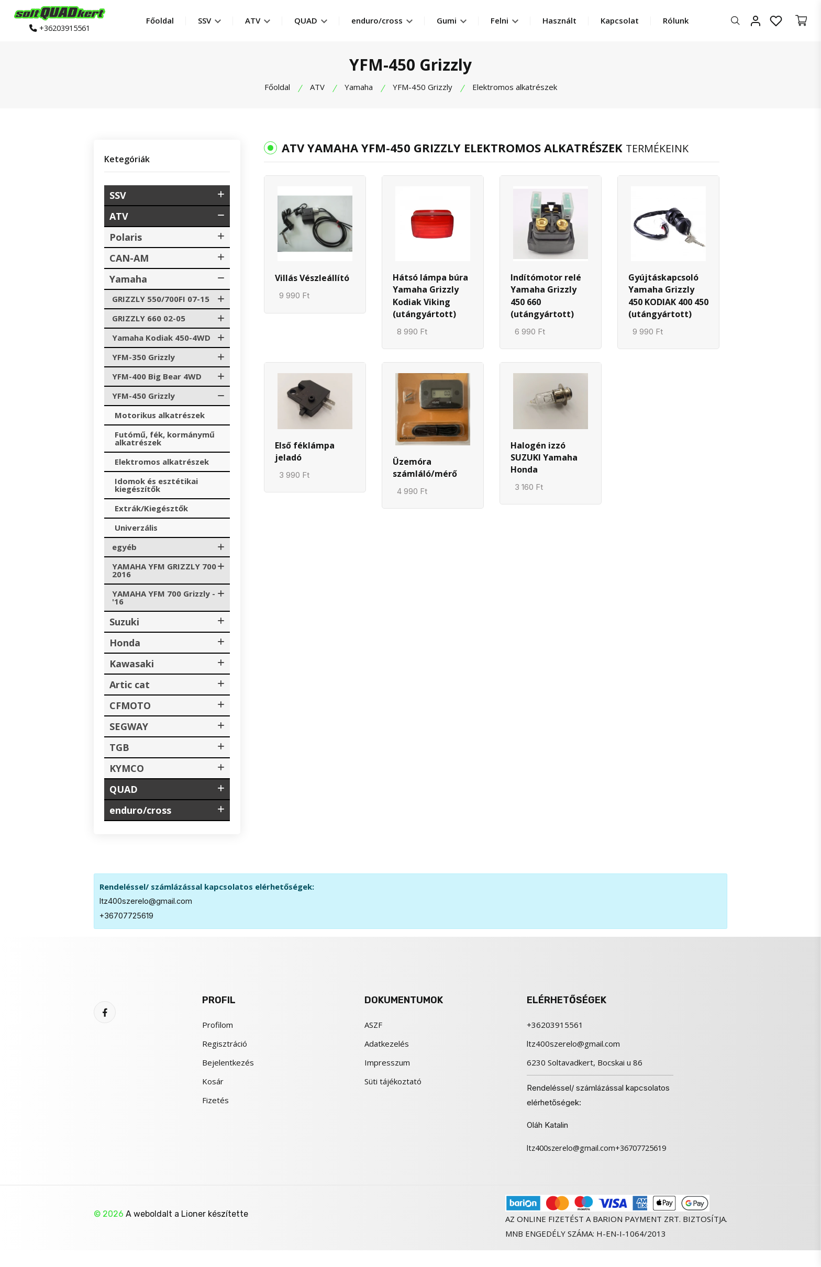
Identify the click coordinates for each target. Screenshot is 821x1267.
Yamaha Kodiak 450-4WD (161, 339)
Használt (566, 21)
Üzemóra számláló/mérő (425, 473)
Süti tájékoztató (392, 1083)
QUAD (317, 21)
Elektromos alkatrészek (162, 463)
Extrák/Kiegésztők (151, 510)
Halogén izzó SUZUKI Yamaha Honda (544, 463)
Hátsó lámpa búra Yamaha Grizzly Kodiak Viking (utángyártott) (430, 298)
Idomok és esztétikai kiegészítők (156, 487)
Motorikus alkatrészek (160, 417)
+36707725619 (126, 918)
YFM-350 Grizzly (143, 359)
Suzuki (124, 624)
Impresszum (387, 1064)
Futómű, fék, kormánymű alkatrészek (165, 440)
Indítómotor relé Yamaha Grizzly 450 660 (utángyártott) (546, 298)
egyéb (124, 549)
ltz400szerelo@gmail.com (146, 903)
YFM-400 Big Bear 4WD (157, 378)
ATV (264, 21)
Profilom (217, 1027)
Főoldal (167, 21)
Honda (124, 644)
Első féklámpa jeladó (305, 457)
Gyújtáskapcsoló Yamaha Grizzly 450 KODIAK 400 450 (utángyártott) (668, 298)
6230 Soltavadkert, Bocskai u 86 (584, 1064)
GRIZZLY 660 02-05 (148, 320)
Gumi (458, 21)
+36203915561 (66, 30)
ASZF (373, 1027)
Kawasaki (131, 665)
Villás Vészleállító (312, 280)
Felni (511, 21)
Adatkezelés (386, 1045)
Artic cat (129, 686)
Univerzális (136, 529)
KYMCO (126, 770)
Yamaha (359, 89)
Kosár (213, 1083)
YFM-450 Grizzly (422, 89)
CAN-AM (129, 260)
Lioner (193, 1231)
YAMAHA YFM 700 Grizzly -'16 (163, 599)
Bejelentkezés (228, 1064)
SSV (216, 21)
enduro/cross (388, 21)
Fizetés (215, 1102)
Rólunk (682, 21)
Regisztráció (224, 1045)
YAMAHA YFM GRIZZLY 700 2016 (164, 572)
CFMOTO (130, 707)
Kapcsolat (626, 21)
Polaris (125, 239)
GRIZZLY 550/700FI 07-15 (160, 301)
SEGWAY (128, 728)
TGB (119, 749)
